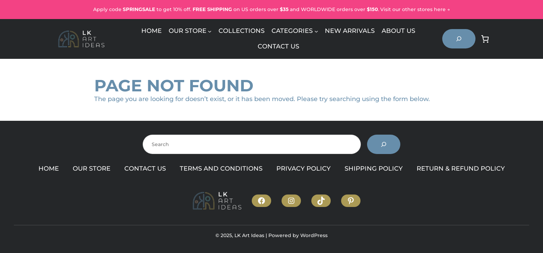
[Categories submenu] (316, 31)
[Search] (383, 144)
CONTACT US (145, 168)
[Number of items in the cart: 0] (485, 38)
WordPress (314, 235)
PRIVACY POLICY (303, 168)
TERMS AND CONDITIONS (221, 168)
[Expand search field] (458, 38)
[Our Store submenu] (210, 31)
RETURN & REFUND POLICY (461, 168)
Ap (96, 9)
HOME (48, 168)
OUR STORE (91, 168)
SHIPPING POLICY (374, 168)
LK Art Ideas (249, 235)
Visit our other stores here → (415, 9)
